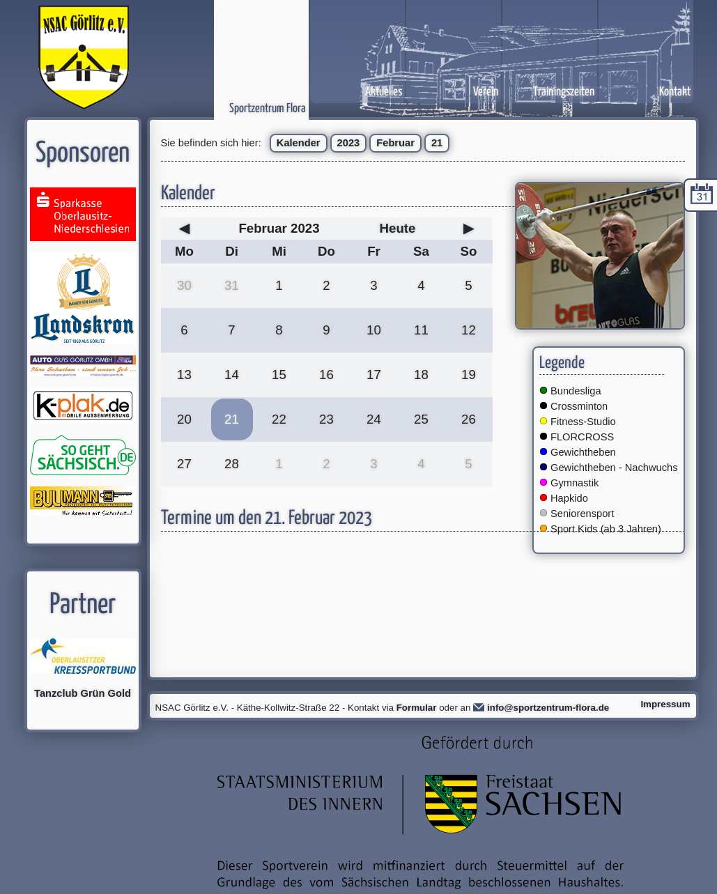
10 (374, 330)
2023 (348, 142)
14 (231, 374)
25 (421, 419)
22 (279, 419)
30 (184, 285)
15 (279, 374)
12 (468, 330)
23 (326, 419)
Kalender (299, 142)
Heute (398, 228)
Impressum (665, 704)
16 (326, 374)
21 (436, 142)
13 (184, 374)
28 (231, 463)
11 (421, 330)
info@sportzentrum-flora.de (548, 707)
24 (374, 419)
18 (421, 374)
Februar (395, 142)
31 (231, 285)
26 (468, 419)
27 (184, 463)
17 (374, 374)
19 (468, 374)
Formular (416, 707)
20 (184, 419)
